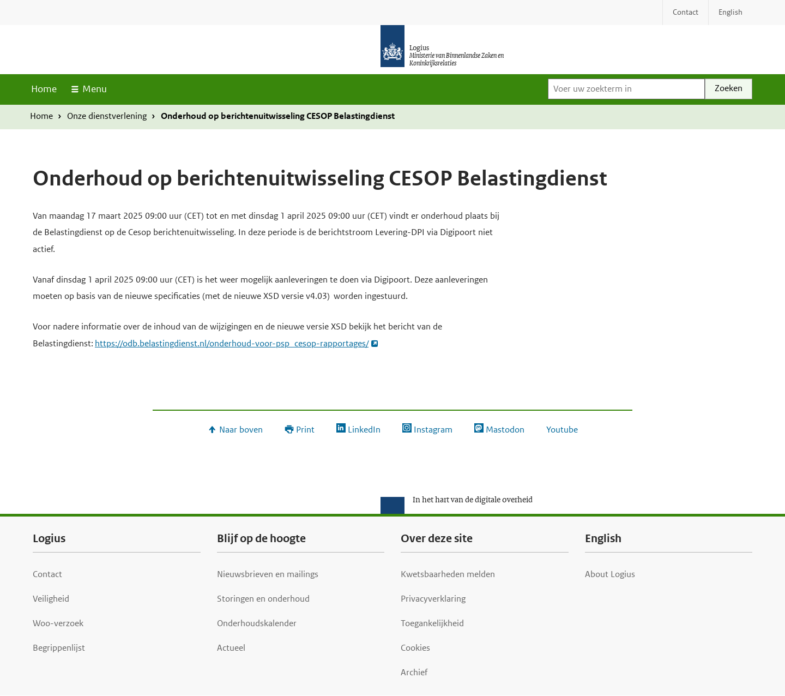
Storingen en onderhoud (263, 598)
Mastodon (505, 429)
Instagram (433, 429)
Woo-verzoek (58, 623)
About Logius (610, 574)
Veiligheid (51, 598)
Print (305, 429)
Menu (94, 89)
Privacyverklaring (433, 598)
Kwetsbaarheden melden (448, 574)
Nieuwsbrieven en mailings (267, 574)
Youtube (562, 429)
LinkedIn (364, 429)
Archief (414, 672)
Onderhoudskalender (257, 623)
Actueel (231, 647)
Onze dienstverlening (107, 116)
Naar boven (241, 429)
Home (44, 89)
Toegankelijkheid (432, 623)
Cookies (415, 647)
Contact (47, 574)
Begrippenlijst (59, 647)
